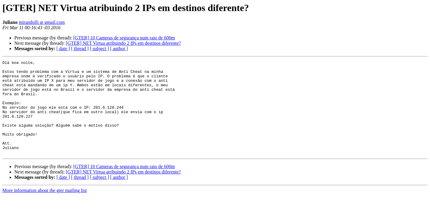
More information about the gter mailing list (44, 209)
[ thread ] (80, 48)
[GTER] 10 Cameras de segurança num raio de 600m (124, 37)
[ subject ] (99, 48)
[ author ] (119, 48)
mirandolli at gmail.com (42, 22)
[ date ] (63, 48)
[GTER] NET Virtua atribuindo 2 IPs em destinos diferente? (123, 43)
